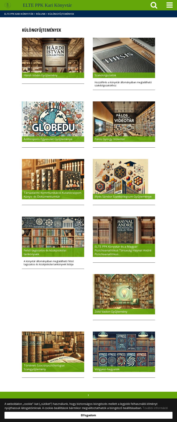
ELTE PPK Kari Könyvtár (19, 13)
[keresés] (154, 5)
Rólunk (41, 13)
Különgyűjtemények (61, 13)
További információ (155, 408)
